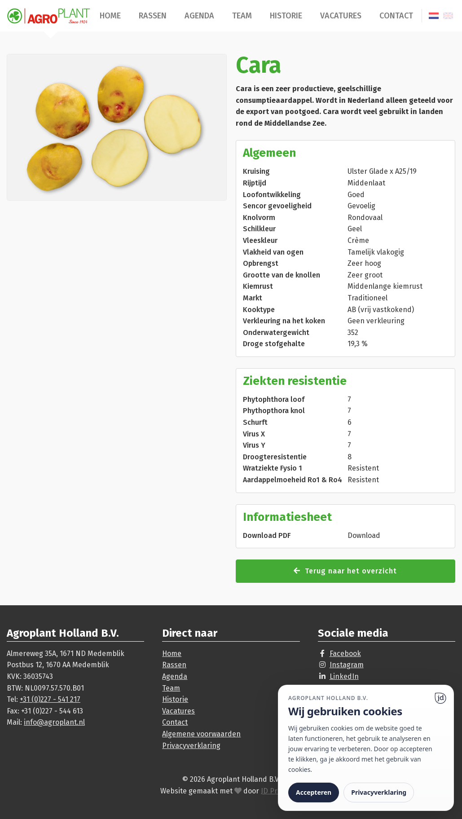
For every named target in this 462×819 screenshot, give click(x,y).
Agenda (199, 16)
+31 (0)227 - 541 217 (50, 699)
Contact (396, 16)
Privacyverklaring (191, 745)
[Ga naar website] (440, 698)
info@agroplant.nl (54, 722)
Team (242, 16)
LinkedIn (344, 676)
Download (364, 535)
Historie (286, 16)
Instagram (347, 664)
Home (110, 16)
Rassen (153, 16)
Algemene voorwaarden (201, 734)
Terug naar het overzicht (345, 571)
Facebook (345, 653)
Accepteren (313, 792)
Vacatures (340, 16)
